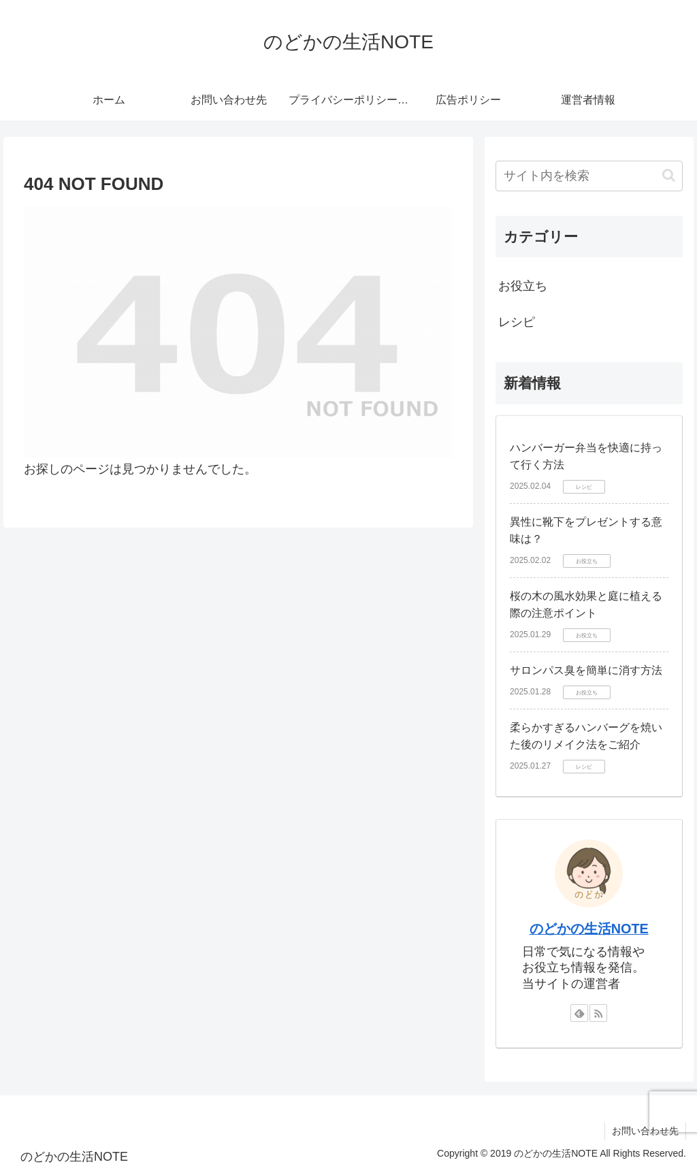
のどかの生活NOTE (589, 928)
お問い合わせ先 (645, 1130)
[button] (669, 175)
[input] (589, 176)
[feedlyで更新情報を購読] (579, 1013)
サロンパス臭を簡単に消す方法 (586, 670)
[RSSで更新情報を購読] (598, 1013)
